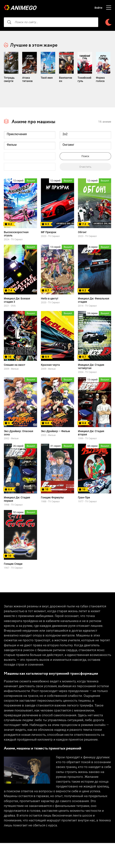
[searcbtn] (9, 22)
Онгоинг (85, 141)
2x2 (85, 130)
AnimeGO (24, 7)
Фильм (29, 141)
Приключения (29, 130)
